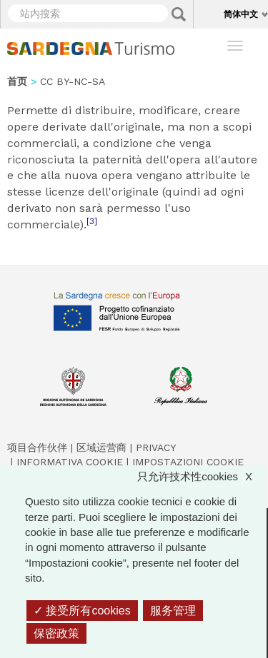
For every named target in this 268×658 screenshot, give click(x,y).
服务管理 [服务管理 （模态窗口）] (173, 610)
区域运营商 (101, 447)
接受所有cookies (82, 610)
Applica (179, 14)
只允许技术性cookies (202, 476)
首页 (17, 81)
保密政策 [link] (56, 633)
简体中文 (241, 14)
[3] (91, 221)
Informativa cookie (69, 461)
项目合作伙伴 (37, 447)
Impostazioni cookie (188, 461)
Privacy (156, 447)
